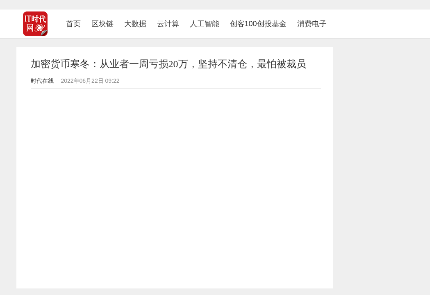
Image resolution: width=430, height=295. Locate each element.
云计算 (168, 24)
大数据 (135, 24)
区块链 (102, 24)
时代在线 (42, 80)
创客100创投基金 (258, 24)
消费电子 (312, 24)
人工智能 (204, 24)
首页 (76, 23)
